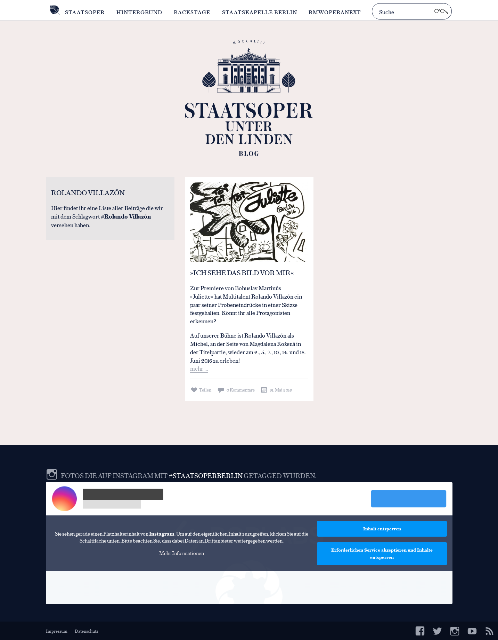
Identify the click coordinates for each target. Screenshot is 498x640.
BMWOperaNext (335, 12)
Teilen (205, 389)
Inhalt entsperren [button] (382, 528)
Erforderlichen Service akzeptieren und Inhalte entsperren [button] (382, 553)
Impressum (56, 630)
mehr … (199, 368)
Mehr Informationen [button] (181, 552)
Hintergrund (139, 12)
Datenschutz (86, 630)
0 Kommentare (241, 389)
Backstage (192, 12)
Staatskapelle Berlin (259, 12)
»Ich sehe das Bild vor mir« (242, 272)
